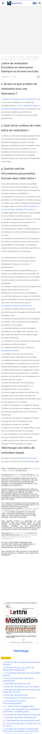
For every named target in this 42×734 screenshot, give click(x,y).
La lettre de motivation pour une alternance (19, 99)
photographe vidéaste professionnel (16, 306)
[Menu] (3, 3)
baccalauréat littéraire (10, 351)
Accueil (3, 57)
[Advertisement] (21, 30)
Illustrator (19, 209)
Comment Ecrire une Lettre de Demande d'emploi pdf (18, 668)
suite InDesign (9, 209)
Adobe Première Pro (31, 206)
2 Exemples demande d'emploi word (22, 720)
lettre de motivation (29, 458)
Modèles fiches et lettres (16, 57)
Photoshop (28, 209)
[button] (34, 3)
